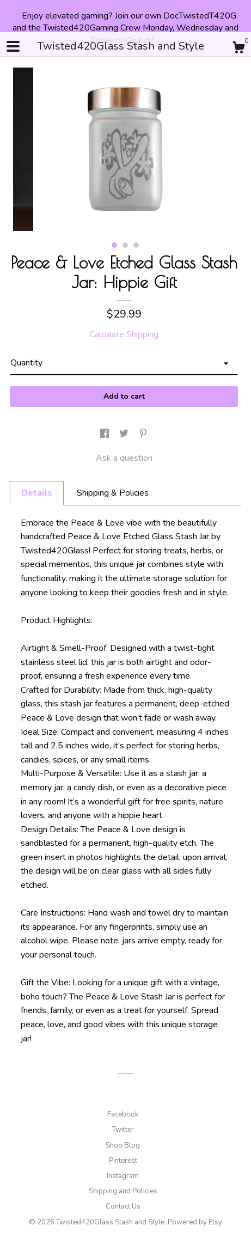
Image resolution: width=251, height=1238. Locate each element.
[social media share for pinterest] (143, 435)
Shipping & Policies (113, 493)
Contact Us (123, 1206)
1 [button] (114, 245)
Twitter (123, 1130)
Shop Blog (123, 1145)
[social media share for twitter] (125, 435)
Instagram (123, 1176)
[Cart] (238, 49)
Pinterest (123, 1161)
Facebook (122, 1114)
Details (36, 493)
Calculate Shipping (123, 334)
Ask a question (124, 458)
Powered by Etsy (195, 1222)
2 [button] (125, 245)
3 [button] (136, 245)
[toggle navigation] (13, 46)
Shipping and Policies (123, 1191)
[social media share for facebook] (105, 435)
